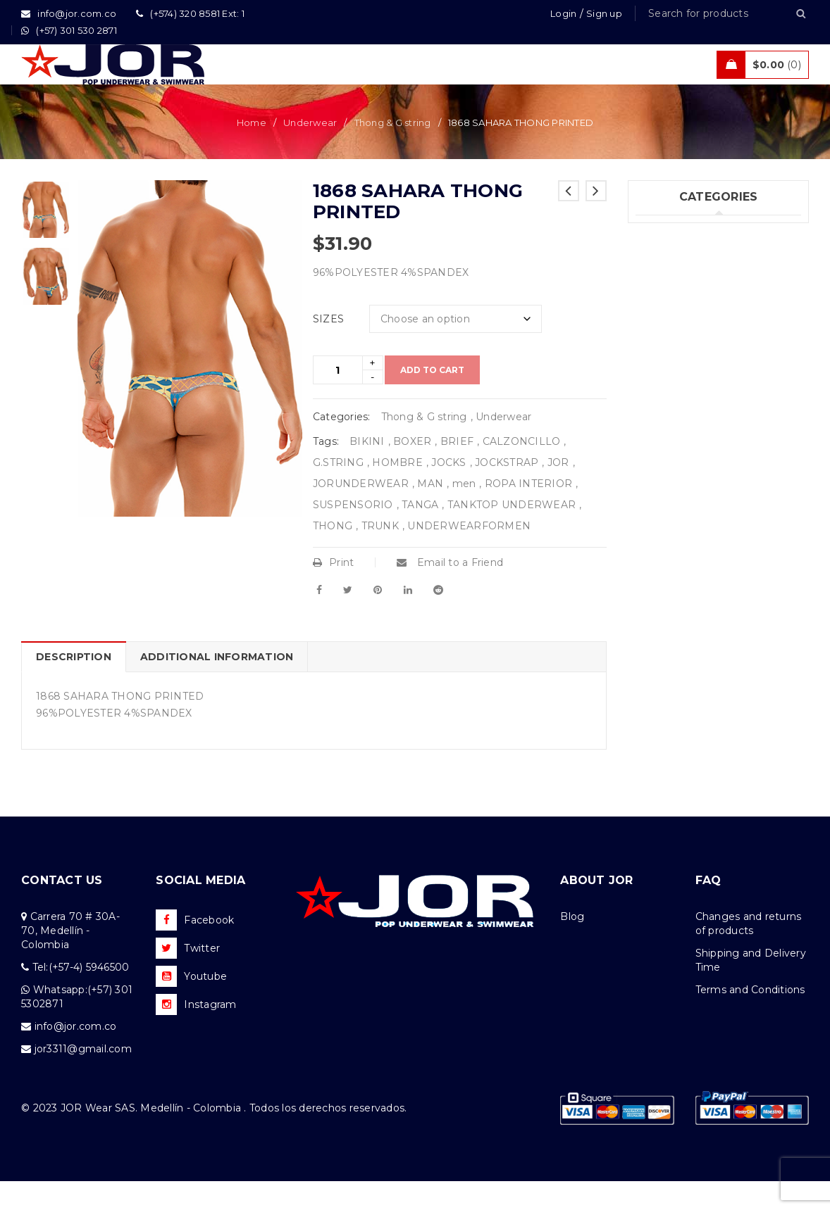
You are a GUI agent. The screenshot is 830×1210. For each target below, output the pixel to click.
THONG (332, 554)
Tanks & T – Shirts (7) (688, 404)
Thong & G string (392, 151)
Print (333, 591)
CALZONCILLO (522, 470)
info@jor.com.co (76, 1055)
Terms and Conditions (750, 1018)
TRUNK (380, 554)
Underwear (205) (677, 260)
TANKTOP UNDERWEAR (511, 533)
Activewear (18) (675, 347)
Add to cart (432, 398)
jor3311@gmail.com (83, 1077)
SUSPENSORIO (353, 533)
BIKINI (367, 470)
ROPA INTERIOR (528, 512)
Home (251, 151)
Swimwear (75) (673, 289)
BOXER (412, 470)
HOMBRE (397, 491)
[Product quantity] (338, 398)
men (464, 512)
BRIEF (456, 470)
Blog (572, 945)
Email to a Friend (450, 591)
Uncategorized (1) (680, 433)
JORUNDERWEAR (361, 512)
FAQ (708, 909)
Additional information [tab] (217, 685)
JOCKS (448, 491)
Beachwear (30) (676, 318)
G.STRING (338, 491)
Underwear (310, 151)
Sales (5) (656, 376)
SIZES (328, 347)
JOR (558, 491)
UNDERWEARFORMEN (469, 554)
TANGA (420, 533)
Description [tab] (73, 685)
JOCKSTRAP (506, 491)
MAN (430, 512)
